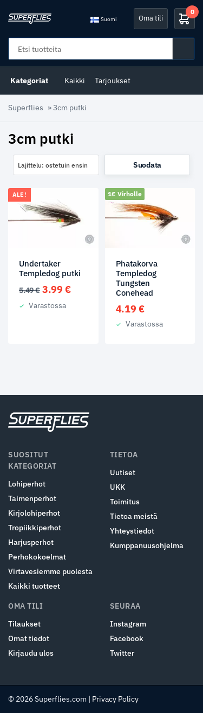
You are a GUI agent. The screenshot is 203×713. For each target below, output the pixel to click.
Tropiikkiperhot (34, 527)
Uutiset (122, 472)
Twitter (122, 653)
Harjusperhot (31, 542)
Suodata (147, 165)
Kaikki (74, 80)
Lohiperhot (26, 484)
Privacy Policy (115, 699)
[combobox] (56, 165)
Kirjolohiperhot (34, 513)
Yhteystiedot (132, 531)
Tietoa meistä (134, 516)
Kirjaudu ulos (31, 653)
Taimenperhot (32, 498)
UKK (117, 487)
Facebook (126, 638)
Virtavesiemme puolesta (50, 571)
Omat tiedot (28, 638)
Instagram (128, 624)
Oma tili (151, 18)
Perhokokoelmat (37, 557)
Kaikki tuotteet (34, 586)
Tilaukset (24, 624)
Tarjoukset (112, 80)
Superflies (25, 107)
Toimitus (125, 502)
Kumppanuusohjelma (147, 545)
